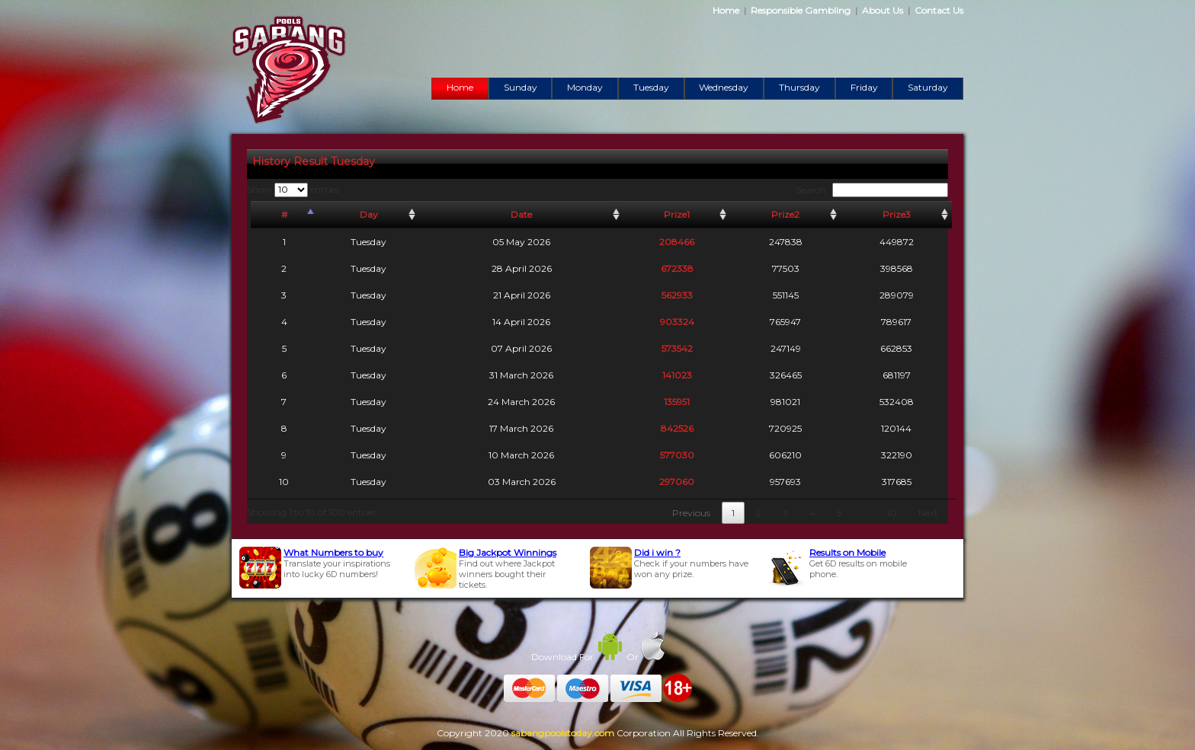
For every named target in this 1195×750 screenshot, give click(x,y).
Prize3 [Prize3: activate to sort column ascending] (897, 214)
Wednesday (723, 87)
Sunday (520, 87)
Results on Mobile (847, 552)
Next (928, 513)
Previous (691, 513)
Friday (864, 87)
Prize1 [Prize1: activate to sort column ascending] (677, 214)
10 (892, 513)
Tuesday (651, 87)
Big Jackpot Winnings (507, 552)
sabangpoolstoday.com (562, 733)
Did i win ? (657, 552)
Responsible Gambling (801, 10)
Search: (872, 190)
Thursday (799, 87)
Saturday (928, 87)
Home (726, 10)
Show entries (293, 189)
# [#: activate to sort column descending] (284, 214)
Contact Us (939, 10)
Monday (585, 87)
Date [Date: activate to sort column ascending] (521, 214)
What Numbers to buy (333, 552)
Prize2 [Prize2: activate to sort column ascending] (785, 214)
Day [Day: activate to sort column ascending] (369, 214)
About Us (882, 10)
